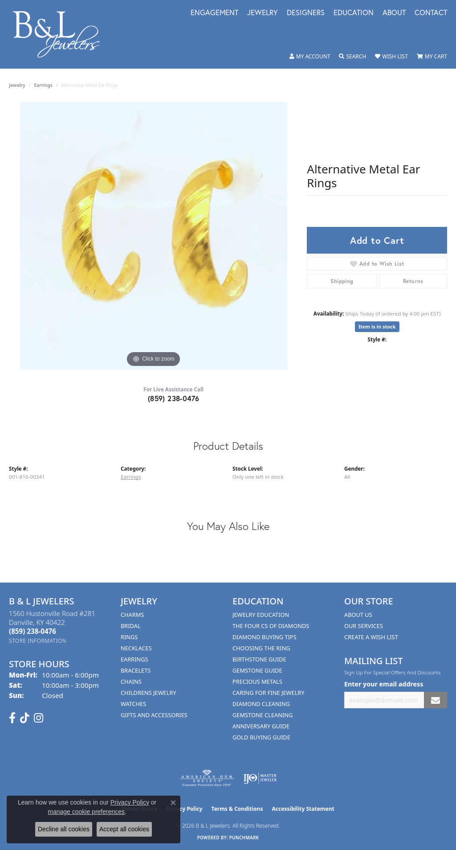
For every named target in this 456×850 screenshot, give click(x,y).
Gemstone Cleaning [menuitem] (262, 715)
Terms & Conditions (237, 809)
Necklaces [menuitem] (136, 648)
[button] (309, 56)
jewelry (17, 85)
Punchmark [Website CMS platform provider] (244, 837)
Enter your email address (383, 684)
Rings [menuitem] (129, 637)
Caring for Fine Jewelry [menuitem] (268, 693)
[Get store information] (37, 641)
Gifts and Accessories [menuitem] (154, 715)
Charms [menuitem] (132, 615)
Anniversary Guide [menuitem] (260, 726)
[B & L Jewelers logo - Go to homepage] (61, 34)
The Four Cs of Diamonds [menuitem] (270, 626)
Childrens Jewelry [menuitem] (148, 693)
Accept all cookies (124, 829)
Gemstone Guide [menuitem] (257, 670)
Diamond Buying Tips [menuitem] (264, 637)
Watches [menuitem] (133, 704)
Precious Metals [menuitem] (257, 682)
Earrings (43, 85)
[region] (153, 236)
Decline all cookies (64, 829)
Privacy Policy (129, 802)
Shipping (341, 281)
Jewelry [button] (262, 13)
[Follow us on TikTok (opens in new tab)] (24, 718)
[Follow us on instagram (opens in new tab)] (38, 718)
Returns (413, 281)
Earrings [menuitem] (134, 659)
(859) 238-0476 (174, 398)
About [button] (394, 13)
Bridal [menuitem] (131, 626)
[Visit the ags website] (206, 778)
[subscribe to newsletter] (435, 700)
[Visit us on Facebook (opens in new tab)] (12, 718)
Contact (431, 13)
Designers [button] (306, 13)
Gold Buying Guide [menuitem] (261, 737)
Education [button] (354, 13)
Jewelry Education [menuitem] (260, 615)
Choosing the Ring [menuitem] (261, 648)
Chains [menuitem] (131, 682)
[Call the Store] (32, 631)
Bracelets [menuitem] (136, 670)
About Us (358, 615)
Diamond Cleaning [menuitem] (261, 704)
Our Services (363, 626)
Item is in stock (377, 326)
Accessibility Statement (303, 809)
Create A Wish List (371, 637)
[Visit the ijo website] (260, 778)
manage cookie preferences (86, 811)
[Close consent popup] (173, 802)
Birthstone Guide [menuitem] (259, 659)
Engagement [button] (214, 13)
